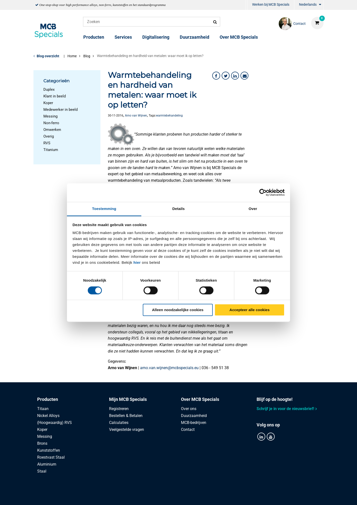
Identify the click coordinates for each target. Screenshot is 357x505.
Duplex (49, 89)
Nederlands (308, 4)
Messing (50, 116)
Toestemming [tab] (104, 209)
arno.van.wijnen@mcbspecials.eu (169, 367)
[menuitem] (246, 5)
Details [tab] (178, 209)
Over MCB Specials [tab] (200, 399)
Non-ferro (51, 123)
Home (72, 56)
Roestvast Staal (51, 457)
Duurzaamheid (194, 37)
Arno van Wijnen (136, 115)
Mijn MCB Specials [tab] (128, 399)
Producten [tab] (47, 399)
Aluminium (46, 464)
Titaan (43, 408)
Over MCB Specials (239, 37)
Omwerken (52, 129)
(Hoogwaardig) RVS (54, 422)
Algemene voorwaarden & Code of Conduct (184, 495)
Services (123, 37)
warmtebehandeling (169, 115)
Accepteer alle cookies (250, 310)
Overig (48, 136)
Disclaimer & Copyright (249, 495)
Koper (48, 103)
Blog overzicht (48, 56)
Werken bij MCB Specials (270, 4)
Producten (93, 37)
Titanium (50, 150)
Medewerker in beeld (60, 109)
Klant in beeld (54, 96)
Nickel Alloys (48, 415)
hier (137, 262)
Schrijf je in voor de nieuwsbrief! (285, 408)
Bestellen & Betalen (126, 415)
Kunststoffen (48, 450)
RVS (46, 143)
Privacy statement (124, 495)
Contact (188, 429)
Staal (41, 471)
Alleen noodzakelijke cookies (178, 310)
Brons (42, 443)
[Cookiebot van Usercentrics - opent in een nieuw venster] (263, 192)
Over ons (188, 408)
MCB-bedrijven (193, 422)
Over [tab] (253, 209)
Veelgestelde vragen (126, 429)
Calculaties (118, 422)
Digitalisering (155, 37)
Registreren (119, 408)
